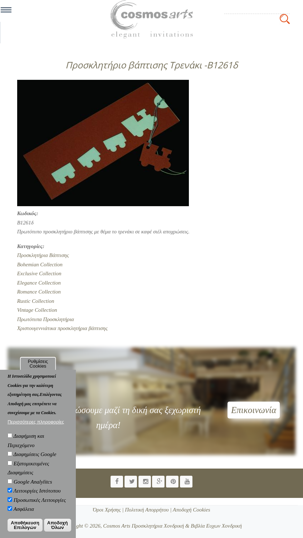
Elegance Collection (39, 283)
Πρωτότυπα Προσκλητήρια (45, 319)
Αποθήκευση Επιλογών (25, 531)
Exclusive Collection (39, 273)
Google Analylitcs (33, 488)
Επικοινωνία (253, 410)
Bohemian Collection (40, 264)
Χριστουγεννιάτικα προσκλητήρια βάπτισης (62, 328)
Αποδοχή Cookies (191, 510)
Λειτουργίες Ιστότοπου (37, 497)
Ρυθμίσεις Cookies (38, 370)
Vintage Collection (37, 310)
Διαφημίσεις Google (35, 460)
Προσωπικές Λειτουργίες (40, 506)
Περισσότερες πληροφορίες (36, 428)
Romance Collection (39, 292)
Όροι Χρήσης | (108, 510)
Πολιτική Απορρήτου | (148, 510)
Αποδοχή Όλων (57, 531)
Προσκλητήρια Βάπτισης (43, 255)
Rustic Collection (35, 301)
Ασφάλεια (24, 515)
